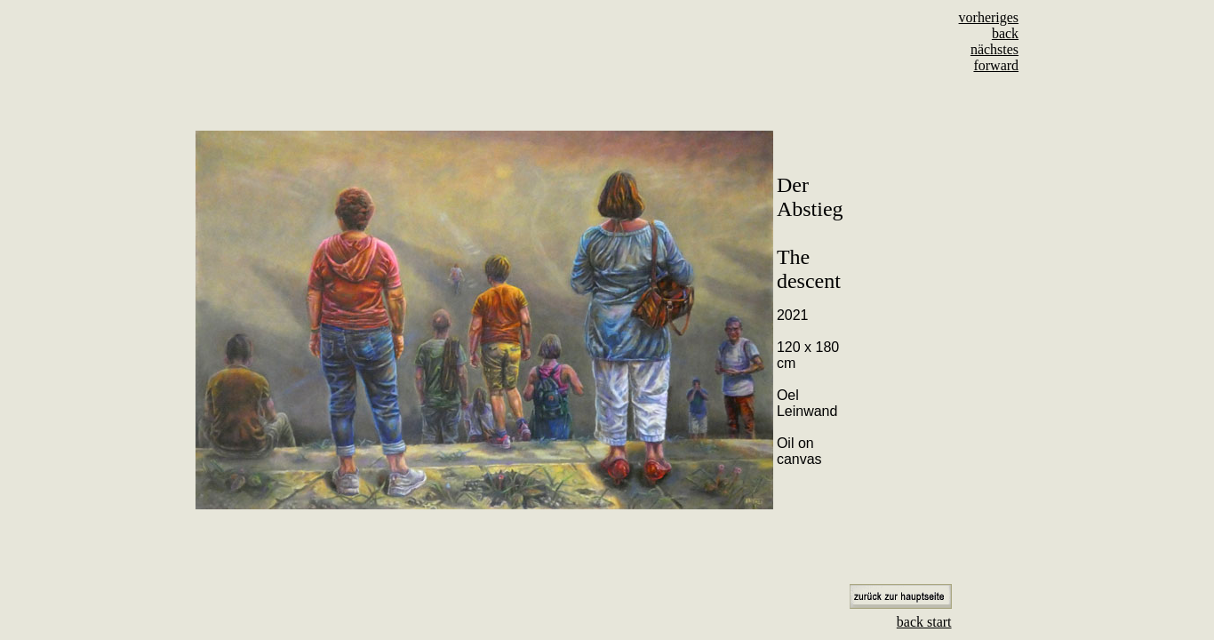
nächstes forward (994, 57)
